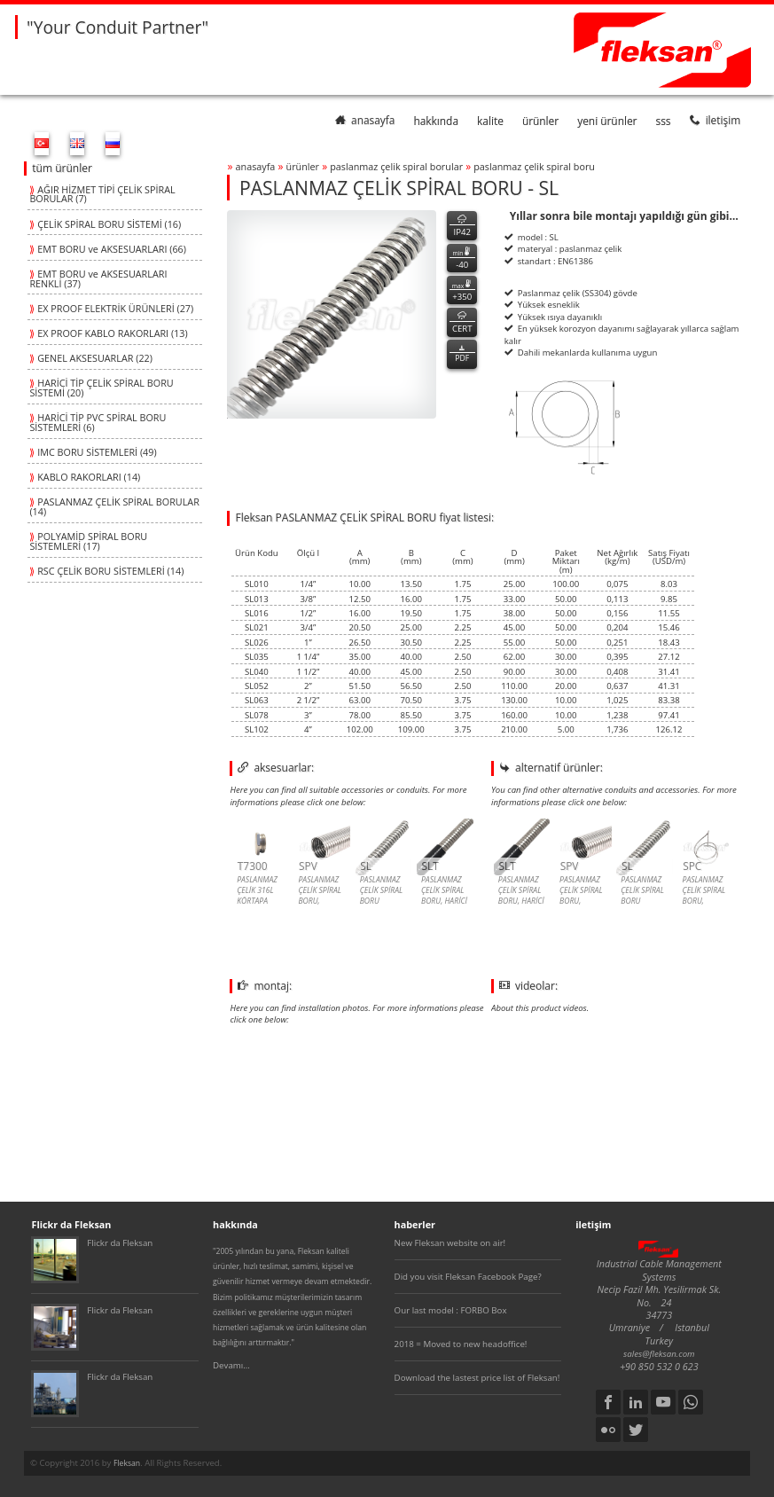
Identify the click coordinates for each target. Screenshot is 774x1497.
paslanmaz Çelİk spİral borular (396, 166)
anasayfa (365, 120)
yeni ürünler (607, 120)
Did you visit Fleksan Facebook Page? (468, 1276)
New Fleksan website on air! (450, 1243)
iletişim (715, 120)
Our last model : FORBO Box (451, 1310)
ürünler (540, 120)
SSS (663, 120)
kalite (490, 120)
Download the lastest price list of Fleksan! (477, 1377)
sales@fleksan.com (659, 1354)
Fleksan (126, 1463)
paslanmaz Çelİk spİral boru (534, 166)
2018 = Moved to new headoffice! (461, 1344)
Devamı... (231, 1365)
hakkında (435, 120)
